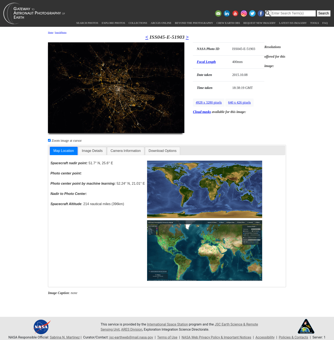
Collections (138, 22)
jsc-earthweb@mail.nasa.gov (131, 337)
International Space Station (167, 324)
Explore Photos (113, 22)
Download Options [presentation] (162, 151)
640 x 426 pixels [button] (239, 102)
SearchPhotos (60, 32)
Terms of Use (167, 337)
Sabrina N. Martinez (65, 337)
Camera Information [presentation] (126, 151)
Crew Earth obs (228, 22)
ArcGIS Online (161, 22)
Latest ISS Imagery (293, 22)
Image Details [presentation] (92, 151)
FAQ (325, 22)
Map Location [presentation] (63, 151)
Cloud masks (202, 112)
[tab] (64, 151)
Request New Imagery (259, 22)
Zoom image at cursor (65, 140)
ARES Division (131, 329)
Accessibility (265, 337)
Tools (314, 22)
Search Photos (87, 22)
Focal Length (206, 62)
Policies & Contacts (293, 337)
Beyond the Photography (194, 22)
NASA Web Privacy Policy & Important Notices (216, 337)
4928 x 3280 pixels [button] (209, 102)
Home (50, 32)
